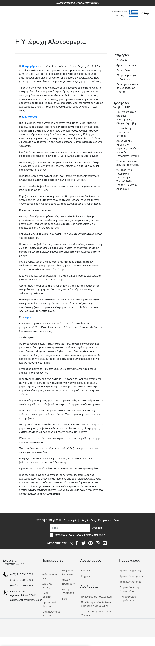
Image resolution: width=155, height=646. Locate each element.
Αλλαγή (145, 13)
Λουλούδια (122, 60)
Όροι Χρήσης (46, 595)
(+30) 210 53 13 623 (21, 574)
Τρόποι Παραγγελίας (132, 576)
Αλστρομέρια (29, 66)
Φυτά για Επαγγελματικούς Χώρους (96, 613)
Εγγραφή (86, 576)
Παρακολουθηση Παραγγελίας (129, 589)
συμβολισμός (29, 116)
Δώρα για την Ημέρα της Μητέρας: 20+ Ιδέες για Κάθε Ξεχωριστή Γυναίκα (128, 148)
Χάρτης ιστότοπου (68, 591)
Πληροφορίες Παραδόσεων (128, 598)
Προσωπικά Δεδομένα (49, 604)
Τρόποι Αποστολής (130, 581)
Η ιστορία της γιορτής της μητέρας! (124, 132)
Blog (64, 598)
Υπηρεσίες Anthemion (68, 572)
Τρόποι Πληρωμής (130, 570)
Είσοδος (86, 570)
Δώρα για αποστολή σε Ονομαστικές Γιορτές (127, 88)
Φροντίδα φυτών (126, 65)
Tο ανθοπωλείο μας (49, 574)
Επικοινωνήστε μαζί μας (49, 613)
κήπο (28, 317)
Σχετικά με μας (47, 585)
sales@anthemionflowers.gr (26, 599)
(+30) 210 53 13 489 (21, 579)
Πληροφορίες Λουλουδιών (96, 596)
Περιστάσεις (123, 70)
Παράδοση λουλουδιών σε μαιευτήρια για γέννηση (96, 604)
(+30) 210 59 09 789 (21, 585)
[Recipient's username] (70, 528)
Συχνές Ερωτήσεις (68, 581)
